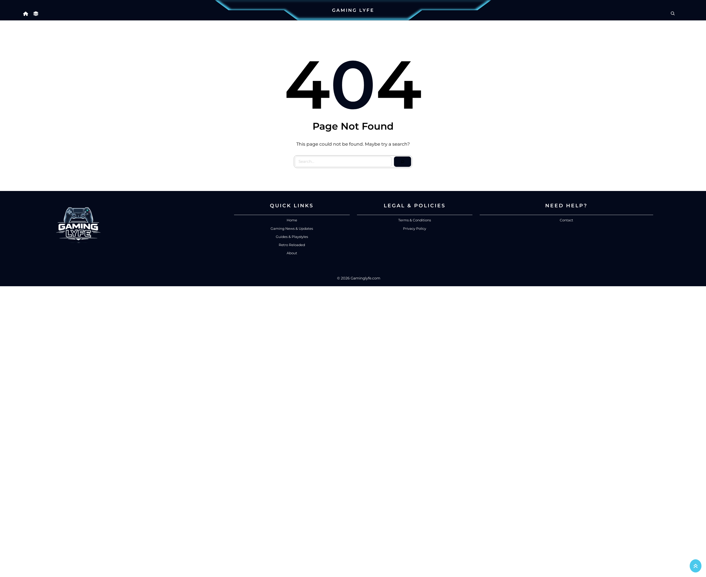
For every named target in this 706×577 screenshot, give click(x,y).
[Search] (401, 160)
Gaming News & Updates (292, 228)
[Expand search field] (672, 13)
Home (292, 220)
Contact (566, 220)
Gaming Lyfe (353, 10)
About (292, 253)
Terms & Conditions (414, 220)
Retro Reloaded (292, 245)
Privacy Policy (414, 228)
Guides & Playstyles (292, 237)
